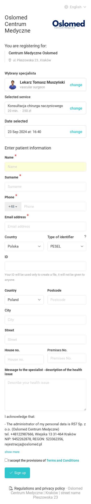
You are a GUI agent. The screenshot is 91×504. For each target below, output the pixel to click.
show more (12, 452)
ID (6, 257)
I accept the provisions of (42, 460)
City (8, 310)
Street (9, 330)
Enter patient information (28, 147)
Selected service (17, 97)
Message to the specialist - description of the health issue (43, 372)
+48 (12, 206)
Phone (9, 197)
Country (11, 237)
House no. (12, 350)
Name (9, 157)
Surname (11, 177)
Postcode (54, 290)
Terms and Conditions (62, 460)
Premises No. (57, 350)
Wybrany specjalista (20, 73)
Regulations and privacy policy (37, 488)
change (76, 108)
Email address (15, 217)
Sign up (17, 473)
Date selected (16, 121)
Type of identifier (60, 237)
